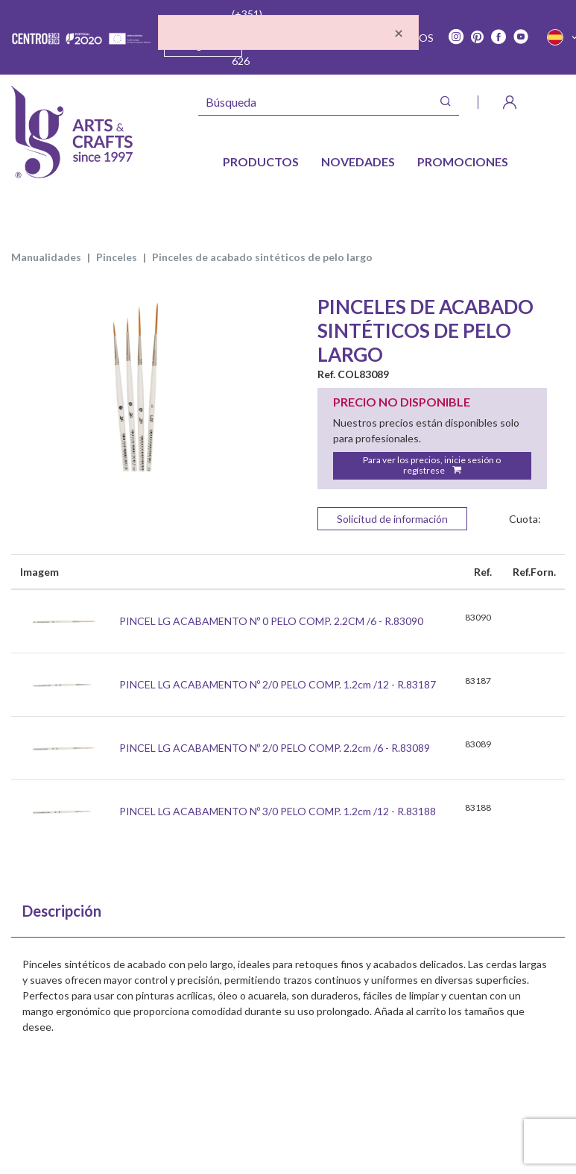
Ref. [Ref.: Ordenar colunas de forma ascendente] (483, 571)
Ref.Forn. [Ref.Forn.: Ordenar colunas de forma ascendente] (534, 571)
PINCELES (116, 257)
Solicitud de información (392, 518)
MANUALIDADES (46, 257)
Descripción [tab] (61, 911)
